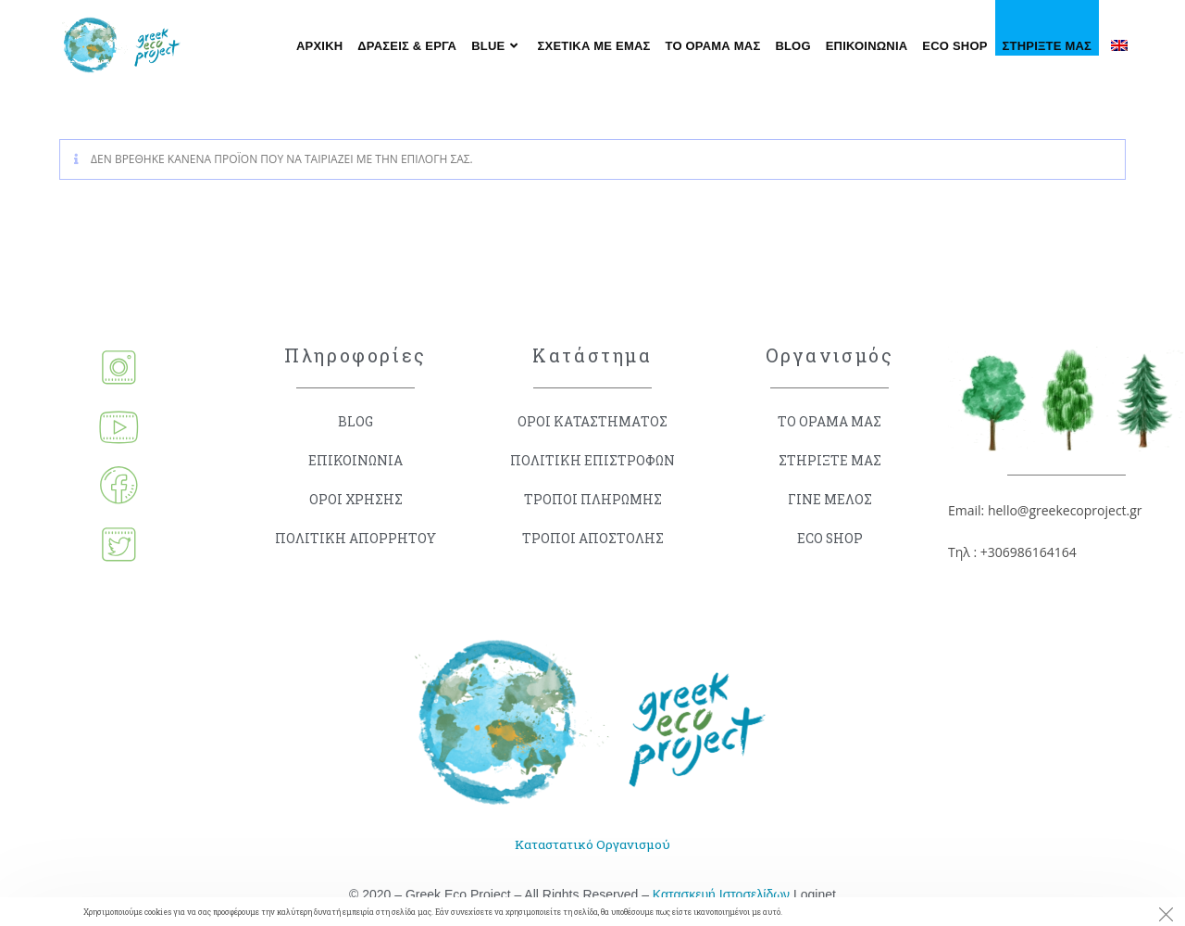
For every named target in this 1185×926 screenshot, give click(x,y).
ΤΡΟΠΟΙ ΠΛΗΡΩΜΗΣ (592, 499)
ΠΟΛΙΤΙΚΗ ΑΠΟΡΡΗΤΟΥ (355, 538)
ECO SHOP (829, 538)
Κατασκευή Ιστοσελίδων (721, 895)
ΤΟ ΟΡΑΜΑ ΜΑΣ (830, 421)
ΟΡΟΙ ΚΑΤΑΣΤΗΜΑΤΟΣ (592, 421)
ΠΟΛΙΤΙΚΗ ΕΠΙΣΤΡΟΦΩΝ (593, 460)
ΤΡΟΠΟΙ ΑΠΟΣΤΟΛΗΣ (593, 538)
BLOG (355, 421)
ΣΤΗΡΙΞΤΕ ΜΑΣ (830, 460)
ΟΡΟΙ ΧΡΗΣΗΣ (356, 499)
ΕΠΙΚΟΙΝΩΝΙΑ (356, 460)
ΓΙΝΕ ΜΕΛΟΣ (830, 499)
